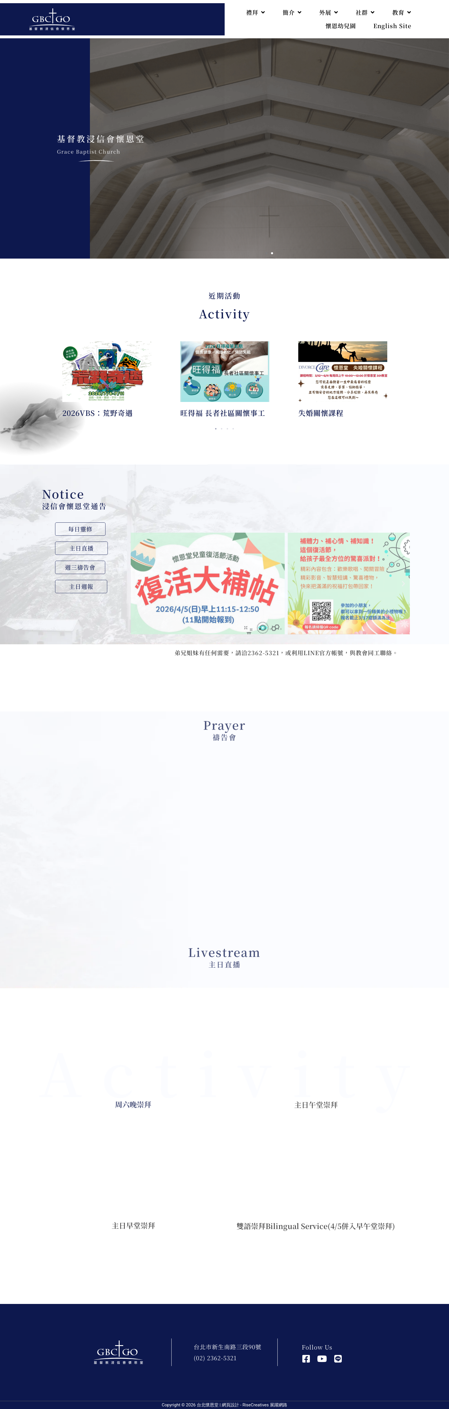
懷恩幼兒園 (341, 25)
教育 (401, 12)
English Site (392, 25)
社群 (365, 12)
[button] (267, 253)
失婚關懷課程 (320, 412)
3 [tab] (227, 429)
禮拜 (255, 12)
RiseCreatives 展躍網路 (264, 1405)
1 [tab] (216, 429)
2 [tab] (222, 429)
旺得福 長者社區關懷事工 (222, 412)
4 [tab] (233, 429)
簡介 (292, 12)
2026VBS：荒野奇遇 (97, 412)
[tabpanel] (107, 382)
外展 (328, 12)
